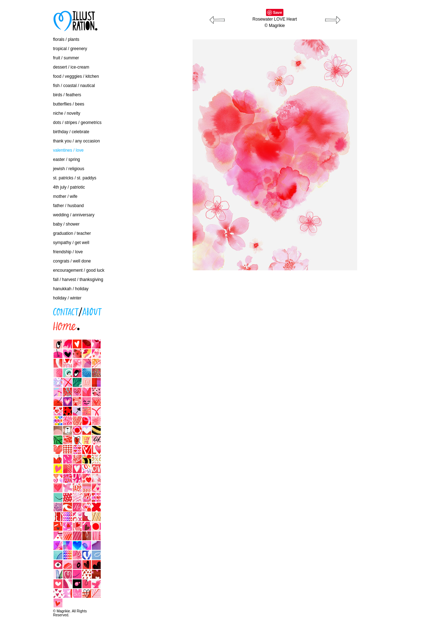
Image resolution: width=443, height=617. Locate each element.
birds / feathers (67, 94)
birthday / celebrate (71, 131)
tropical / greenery (70, 48)
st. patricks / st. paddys (74, 177)
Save (277, 12)
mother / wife (65, 196)
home (9, 324)
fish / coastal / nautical (74, 85)
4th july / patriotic (69, 187)
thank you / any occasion (76, 141)
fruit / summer (66, 57)
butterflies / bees (68, 104)
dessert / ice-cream (71, 67)
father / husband (68, 205)
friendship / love (68, 251)
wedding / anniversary (74, 214)
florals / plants (66, 39)
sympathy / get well (71, 242)
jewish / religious (68, 168)
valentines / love (68, 150)
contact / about (18, 309)
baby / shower (66, 224)
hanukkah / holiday (71, 288)
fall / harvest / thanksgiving (78, 279)
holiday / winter (67, 298)
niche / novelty (67, 113)
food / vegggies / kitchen (76, 76)
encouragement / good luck (79, 270)
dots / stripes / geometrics (77, 122)
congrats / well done (72, 261)
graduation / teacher (72, 233)
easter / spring (66, 159)
